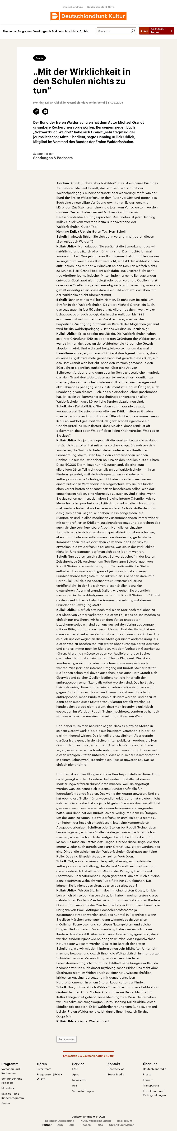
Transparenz (151, 1085)
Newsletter (79, 1079)
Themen (8, 31)
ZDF (71, 1124)
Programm (25, 31)
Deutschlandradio (154, 1068)
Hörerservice (116, 1068)
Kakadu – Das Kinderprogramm (12, 1095)
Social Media (116, 1074)
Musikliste (71, 31)
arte (100, 1124)
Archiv (84, 31)
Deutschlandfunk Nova (100, 6)
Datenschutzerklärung (59, 1120)
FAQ (75, 1068)
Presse (147, 1074)
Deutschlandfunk (73, 6)
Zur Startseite (66, 1039)
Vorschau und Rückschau (10, 1071)
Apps (75, 1074)
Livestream (44, 1068)
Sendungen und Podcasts (11, 1080)
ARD (60, 1124)
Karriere (148, 1079)
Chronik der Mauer (121, 1124)
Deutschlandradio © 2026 (88, 1116)
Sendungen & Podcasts (48, 31)
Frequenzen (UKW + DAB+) (49, 1076)
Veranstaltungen (83, 1091)
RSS (74, 1085)
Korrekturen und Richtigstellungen (154, 1093)
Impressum (124, 1120)
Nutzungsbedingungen (96, 1120)
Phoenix (86, 1124)
